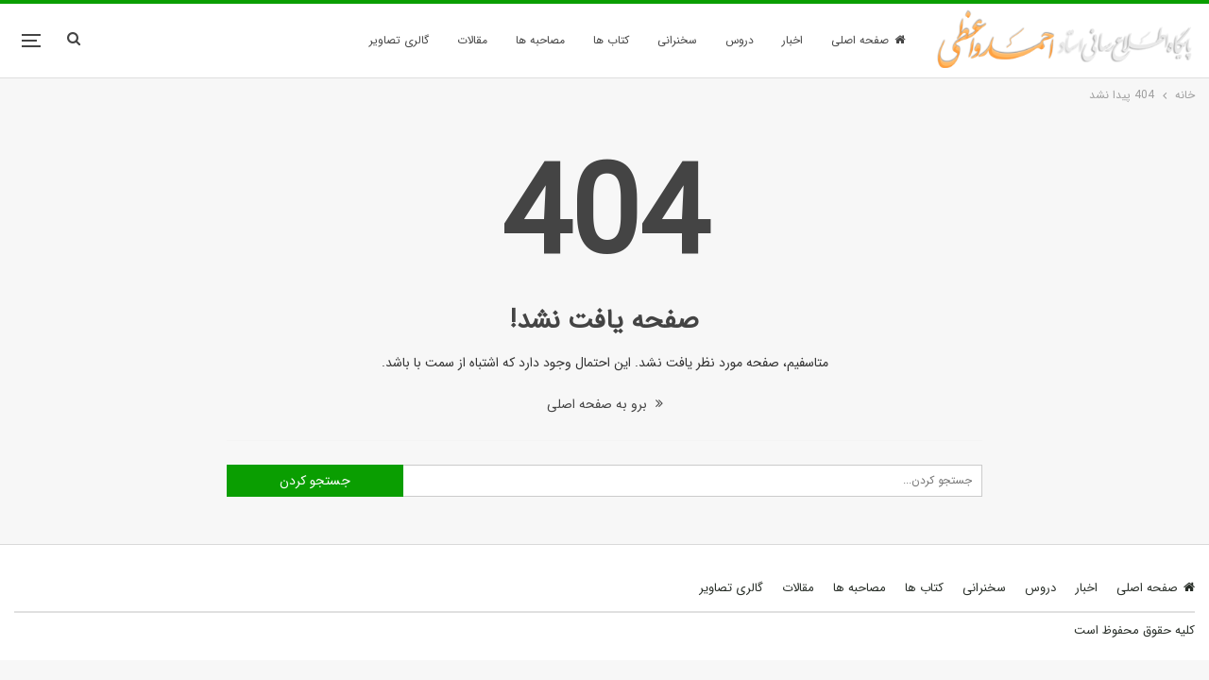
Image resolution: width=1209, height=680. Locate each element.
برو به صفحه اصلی (605, 404)
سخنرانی (677, 40)
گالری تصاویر (399, 40)
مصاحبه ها (540, 40)
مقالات (472, 40)
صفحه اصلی (868, 40)
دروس (739, 40)
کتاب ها (611, 40)
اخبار (792, 40)
